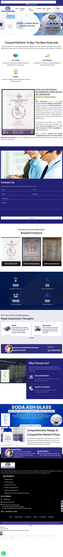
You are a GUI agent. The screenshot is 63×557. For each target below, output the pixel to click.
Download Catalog (31, 4)
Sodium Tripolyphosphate (11, 487)
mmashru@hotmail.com (7, 502)
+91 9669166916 (54, 350)
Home (17, 8)
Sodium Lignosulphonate (11, 490)
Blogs (43, 8)
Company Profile (18, 516)
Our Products (28, 516)
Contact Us (51, 516)
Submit (31, 218)
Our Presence (42, 516)
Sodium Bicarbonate (10, 484)
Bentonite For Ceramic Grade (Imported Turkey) (16, 493)
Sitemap (39, 8)
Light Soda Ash (8, 479)
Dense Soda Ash (8, 482)
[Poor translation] (1, 533)
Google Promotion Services (54, 523)
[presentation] (11, 214)
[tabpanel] (16, 329)
